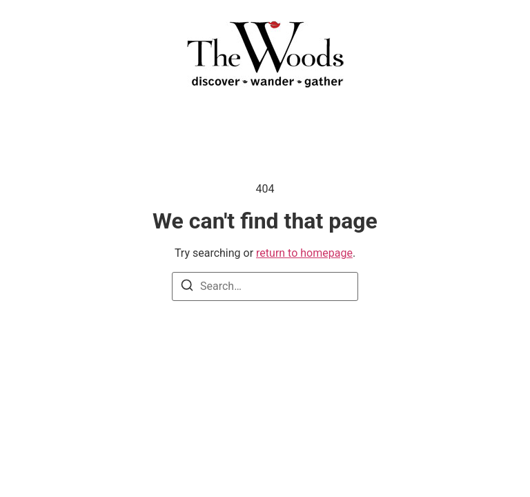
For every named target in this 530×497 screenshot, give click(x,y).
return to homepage (304, 253)
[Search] (187, 287)
